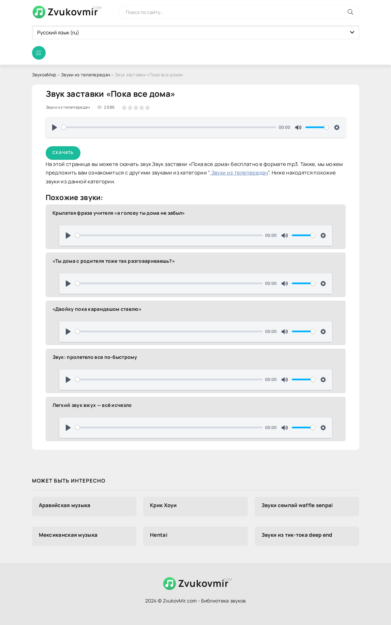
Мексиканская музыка (68, 534)
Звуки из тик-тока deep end (296, 534)
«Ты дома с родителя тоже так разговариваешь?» (113, 261)
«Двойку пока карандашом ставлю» (96, 309)
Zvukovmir (72, 11)
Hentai (158, 534)
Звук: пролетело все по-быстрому (94, 357)
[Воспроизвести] (54, 127)
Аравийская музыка (65, 505)
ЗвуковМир (44, 75)
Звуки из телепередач (85, 75)
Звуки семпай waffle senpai (297, 505)
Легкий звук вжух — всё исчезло (92, 405)
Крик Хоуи (163, 505)
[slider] (169, 127)
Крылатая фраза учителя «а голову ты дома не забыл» (118, 213)
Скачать (63, 152)
